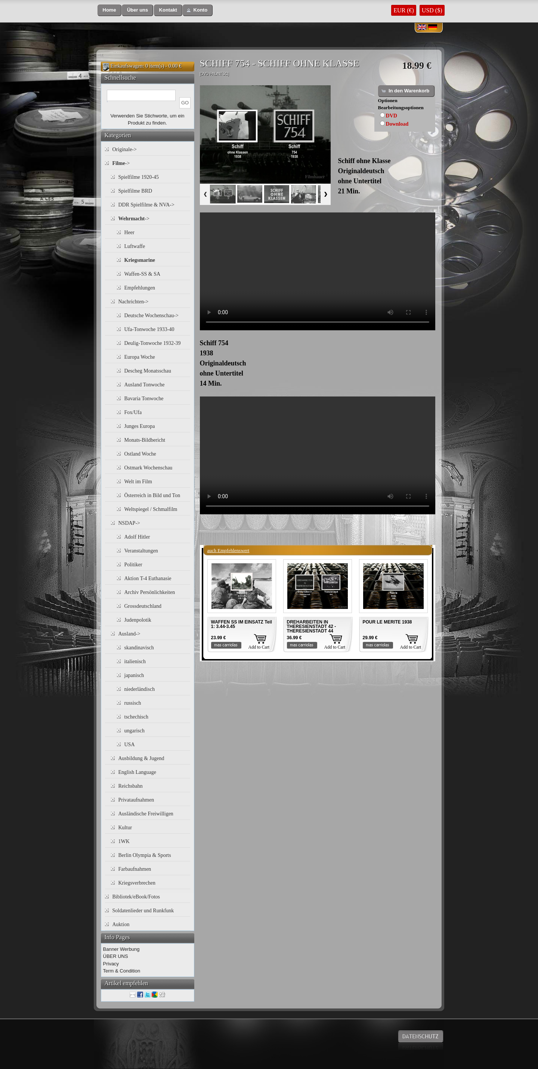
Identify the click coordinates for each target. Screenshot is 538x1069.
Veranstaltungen (141, 551)
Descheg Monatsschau (147, 371)
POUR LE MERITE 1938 (387, 622)
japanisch (134, 675)
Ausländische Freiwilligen (145, 814)
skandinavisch (139, 647)
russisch (132, 703)
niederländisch (139, 689)
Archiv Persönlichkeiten (149, 592)
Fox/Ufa (133, 412)
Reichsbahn (130, 786)
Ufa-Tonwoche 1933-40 (149, 329)
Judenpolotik (137, 620)
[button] (109, 10)
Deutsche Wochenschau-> (151, 315)
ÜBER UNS (115, 956)
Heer (129, 232)
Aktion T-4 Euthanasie (147, 578)
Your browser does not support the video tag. (317, 271)
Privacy (111, 964)
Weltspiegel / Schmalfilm (150, 509)
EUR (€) (403, 10)
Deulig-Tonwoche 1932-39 (152, 343)
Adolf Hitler (137, 537)
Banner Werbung (121, 949)
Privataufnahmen (136, 800)
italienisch (135, 661)
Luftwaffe (134, 246)
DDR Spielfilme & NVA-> (146, 205)
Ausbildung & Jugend (141, 758)
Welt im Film (138, 481)
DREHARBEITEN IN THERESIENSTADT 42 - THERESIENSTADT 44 (311, 626)
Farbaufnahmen (134, 869)
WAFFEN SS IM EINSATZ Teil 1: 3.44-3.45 (241, 624)
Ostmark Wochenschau (148, 468)
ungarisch (134, 730)
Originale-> (124, 149)
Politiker (133, 564)
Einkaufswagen (127, 66)
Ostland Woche (140, 454)
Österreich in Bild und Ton (152, 495)
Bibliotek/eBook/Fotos (136, 897)
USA (129, 744)
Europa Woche (139, 357)
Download (397, 124)
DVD (391, 116)
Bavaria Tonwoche (144, 398)
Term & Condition (121, 971)
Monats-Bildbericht (145, 440)
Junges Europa (139, 426)
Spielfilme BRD (135, 191)
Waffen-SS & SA (142, 274)
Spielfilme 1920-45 (138, 177)
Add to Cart (259, 647)
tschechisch (136, 717)
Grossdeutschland (143, 606)
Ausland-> (129, 634)
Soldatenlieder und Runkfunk (143, 910)
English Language (137, 772)
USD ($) (432, 10)
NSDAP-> (129, 523)
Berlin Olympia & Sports (144, 855)
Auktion (121, 924)
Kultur (125, 827)
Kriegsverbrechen (137, 883)
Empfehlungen (139, 288)
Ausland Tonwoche (144, 385)
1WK (124, 841)
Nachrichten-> (133, 301)
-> (121, 163)
